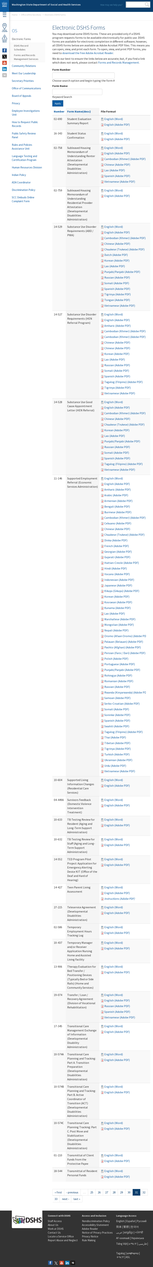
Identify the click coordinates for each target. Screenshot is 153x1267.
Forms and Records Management (118, 62)
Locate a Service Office (61, 1236)
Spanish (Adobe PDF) (117, 176)
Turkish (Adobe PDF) (117, 754)
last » (76, 1199)
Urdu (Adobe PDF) (115, 765)
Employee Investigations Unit (26, 112)
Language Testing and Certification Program (24, 158)
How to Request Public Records (25, 124)
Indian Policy (19, 175)
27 (106, 1192)
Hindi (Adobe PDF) (115, 568)
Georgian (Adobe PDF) (118, 551)
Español (130, 1221)
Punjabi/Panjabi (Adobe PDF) (122, 272)
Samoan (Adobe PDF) (117, 698)
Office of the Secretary (31, 14)
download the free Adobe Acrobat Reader (87, 53)
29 (121, 1192)
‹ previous (72, 1192)
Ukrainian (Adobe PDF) (118, 760)
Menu (4, 14)
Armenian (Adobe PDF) (118, 501)
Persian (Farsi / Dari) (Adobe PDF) (124, 653)
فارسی (142, 1243)
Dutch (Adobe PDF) (116, 255)
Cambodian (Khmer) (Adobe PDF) (125, 159)
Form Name (60, 86)
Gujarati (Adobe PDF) (117, 557)
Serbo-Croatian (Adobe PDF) (122, 703)
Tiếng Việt (121, 1243)
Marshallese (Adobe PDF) (119, 619)
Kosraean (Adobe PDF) (118, 602)
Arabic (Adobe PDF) (116, 495)
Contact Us (54, 1232)
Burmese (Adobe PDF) (117, 512)
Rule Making (89, 1240)
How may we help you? (111, 4)
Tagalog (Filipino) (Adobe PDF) (123, 382)
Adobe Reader (90, 1228)
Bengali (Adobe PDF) (117, 506)
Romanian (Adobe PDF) (118, 681)
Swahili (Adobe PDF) (116, 726)
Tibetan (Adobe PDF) (117, 743)
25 (91, 1192)
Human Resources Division (27, 167)
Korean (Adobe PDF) (116, 260)
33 (56, 1199)
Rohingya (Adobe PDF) (118, 675)
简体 (119, 1226)
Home (14, 14)
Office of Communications (26, 88)
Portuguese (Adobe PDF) (119, 664)
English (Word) (113, 119)
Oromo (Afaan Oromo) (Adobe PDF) (126, 636)
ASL (128, 1257)
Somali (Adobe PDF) (116, 283)
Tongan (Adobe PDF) (117, 300)
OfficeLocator (4, 27)
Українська (137, 1238)
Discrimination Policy (23, 190)
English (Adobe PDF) (117, 124)
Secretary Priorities (23, 81)
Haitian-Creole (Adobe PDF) (121, 563)
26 (99, 1192)
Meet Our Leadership (24, 73)
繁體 (126, 1226)
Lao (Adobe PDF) (114, 170)
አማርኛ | (133, 1243)
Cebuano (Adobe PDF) (117, 523)
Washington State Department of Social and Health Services (46, 4)
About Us (53, 1225)
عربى (119, 1232)
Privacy (16, 103)
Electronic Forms (21, 39)
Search (147, 4)
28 (114, 1192)
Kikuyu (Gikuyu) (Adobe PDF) (121, 591)
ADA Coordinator (21, 182)
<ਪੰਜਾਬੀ (139, 1232)
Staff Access (55, 1221)
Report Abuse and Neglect (63, 1240)
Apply (58, 103)
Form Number (61, 69)
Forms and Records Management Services (26, 57)
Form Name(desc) (79, 111)
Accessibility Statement (95, 1225)
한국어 (135, 1226)
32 (143, 1192)
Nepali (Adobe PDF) (116, 630)
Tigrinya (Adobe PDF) (117, 294)
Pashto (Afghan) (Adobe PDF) (122, 647)
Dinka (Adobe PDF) (115, 540)
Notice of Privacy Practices (97, 1232)
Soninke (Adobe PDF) (117, 715)
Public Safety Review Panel (24, 135)
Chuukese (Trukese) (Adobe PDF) (124, 249)
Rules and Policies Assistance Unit (22, 146)
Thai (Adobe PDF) (115, 737)
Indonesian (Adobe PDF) (119, 580)
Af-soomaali (122, 1238)
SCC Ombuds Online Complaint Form (23, 199)
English (120, 1221)
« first (58, 1192)
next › (65, 1199)
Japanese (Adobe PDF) (118, 585)
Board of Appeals (21, 96)
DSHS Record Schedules (21, 47)
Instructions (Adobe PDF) (119, 898)
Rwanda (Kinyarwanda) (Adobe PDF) (126, 692)
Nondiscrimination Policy (96, 1221)
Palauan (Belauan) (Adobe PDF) (123, 641)
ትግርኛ (120, 1257)
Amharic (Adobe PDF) (117, 325)
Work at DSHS (56, 1228)
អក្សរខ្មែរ (128, 1232)
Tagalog (120, 1253)
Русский (141, 1221)
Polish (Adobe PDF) (116, 658)
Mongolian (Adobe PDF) (119, 624)
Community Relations (24, 66)
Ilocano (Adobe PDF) (117, 574)
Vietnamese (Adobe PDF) (119, 181)
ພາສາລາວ (132, 1253)
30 (129, 1192)
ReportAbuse (4, 38)
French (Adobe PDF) (116, 546)
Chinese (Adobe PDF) (117, 164)
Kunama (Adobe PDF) (117, 608)
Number (59, 111)
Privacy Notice (90, 1236)
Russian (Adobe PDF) (117, 277)
